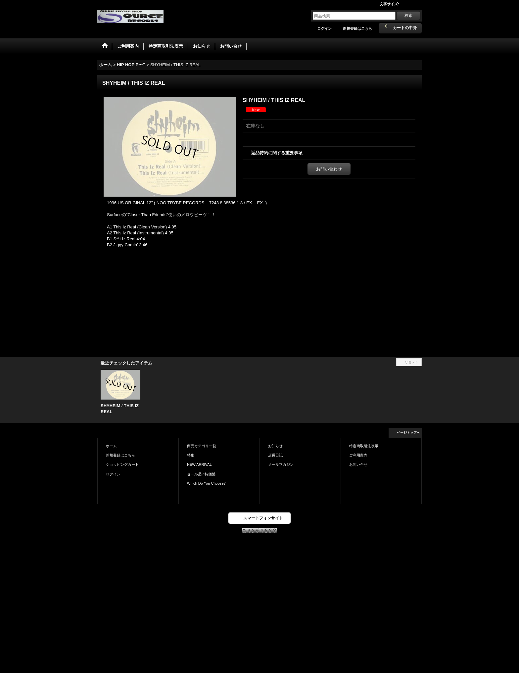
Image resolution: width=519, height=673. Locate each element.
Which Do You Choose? (206, 483)
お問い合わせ (329, 169)
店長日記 (275, 455)
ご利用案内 (358, 455)
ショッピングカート (122, 464)
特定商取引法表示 (363, 446)
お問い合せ (358, 464)
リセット (411, 362)
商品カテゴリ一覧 (201, 446)
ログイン (324, 28)
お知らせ (275, 446)
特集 (190, 455)
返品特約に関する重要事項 (277, 152)
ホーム (111, 446)
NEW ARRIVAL (199, 464)
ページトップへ (408, 432)
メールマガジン (281, 464)
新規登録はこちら (357, 28)
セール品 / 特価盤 (201, 474)
